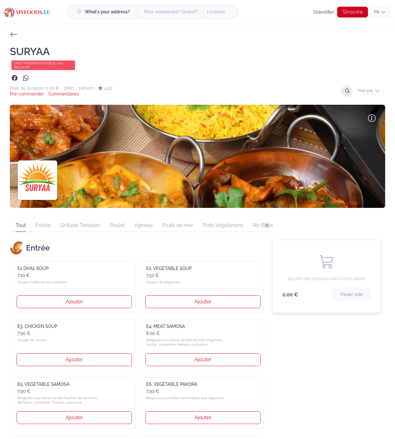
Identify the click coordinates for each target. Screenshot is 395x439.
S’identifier (325, 12)
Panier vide (352, 294)
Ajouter (74, 302)
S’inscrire (353, 12)
